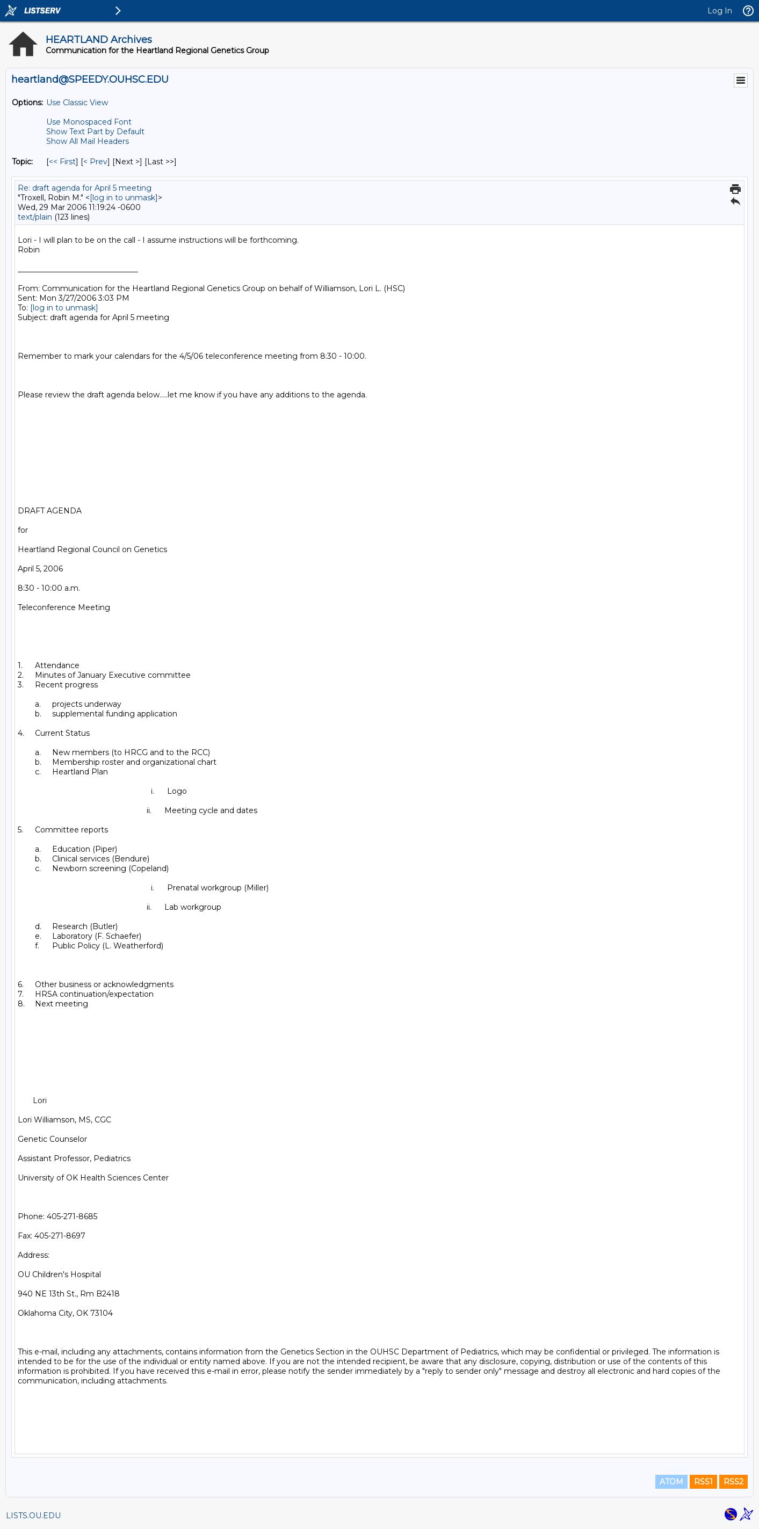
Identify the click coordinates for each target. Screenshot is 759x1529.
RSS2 (733, 1482)
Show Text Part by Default (95, 131)
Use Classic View (77, 102)
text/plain (35, 217)
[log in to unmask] (124, 197)
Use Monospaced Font (89, 122)
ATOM (671, 1482)
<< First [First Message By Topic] (62, 161)
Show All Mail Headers (87, 141)
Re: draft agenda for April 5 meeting (84, 188)
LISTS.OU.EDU (33, 1515)
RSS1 (703, 1482)
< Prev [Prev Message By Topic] (95, 161)
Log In (719, 11)
